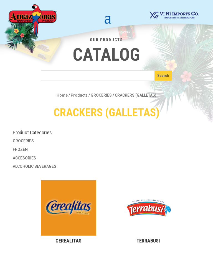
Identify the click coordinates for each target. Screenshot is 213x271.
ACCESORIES (24, 158)
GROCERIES (101, 95)
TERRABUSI (148, 241)
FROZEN (20, 149)
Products (79, 95)
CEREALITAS (68, 241)
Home (62, 95)
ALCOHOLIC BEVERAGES (34, 166)
